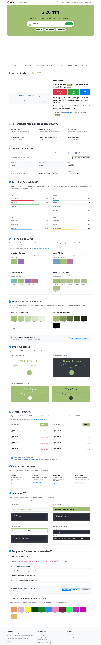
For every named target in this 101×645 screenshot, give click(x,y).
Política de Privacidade (73, 638)
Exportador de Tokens (32, 500)
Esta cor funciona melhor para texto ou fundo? (24, 580)
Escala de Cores (55, 192)
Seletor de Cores (41, 634)
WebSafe (69, 113)
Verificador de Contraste (43, 638)
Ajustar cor (22, 96)
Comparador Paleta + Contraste (41, 248)
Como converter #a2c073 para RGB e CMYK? (23, 575)
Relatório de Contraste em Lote (39, 419)
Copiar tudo (72, 152)
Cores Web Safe (71, 634)
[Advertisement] (50, 51)
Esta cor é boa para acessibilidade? (21, 566)
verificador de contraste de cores (30, 459)
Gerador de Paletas (46, 192)
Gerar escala (14, 483)
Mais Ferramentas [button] (88, 2)
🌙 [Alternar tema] (58, 2)
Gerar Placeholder (33, 96)
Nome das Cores (71, 636)
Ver (69, 24)
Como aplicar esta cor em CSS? (20, 556)
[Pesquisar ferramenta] (37, 2)
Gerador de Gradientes (43, 636)
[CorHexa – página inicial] (11, 2)
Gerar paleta (39, 29)
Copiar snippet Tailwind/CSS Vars (81, 157)
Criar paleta (57, 483)
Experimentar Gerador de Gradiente (79, 338)
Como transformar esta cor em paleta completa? (24, 571)
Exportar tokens (61, 29)
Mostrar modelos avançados (84, 152)
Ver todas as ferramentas (43, 642)
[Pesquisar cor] (48, 24)
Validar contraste (50, 29)
